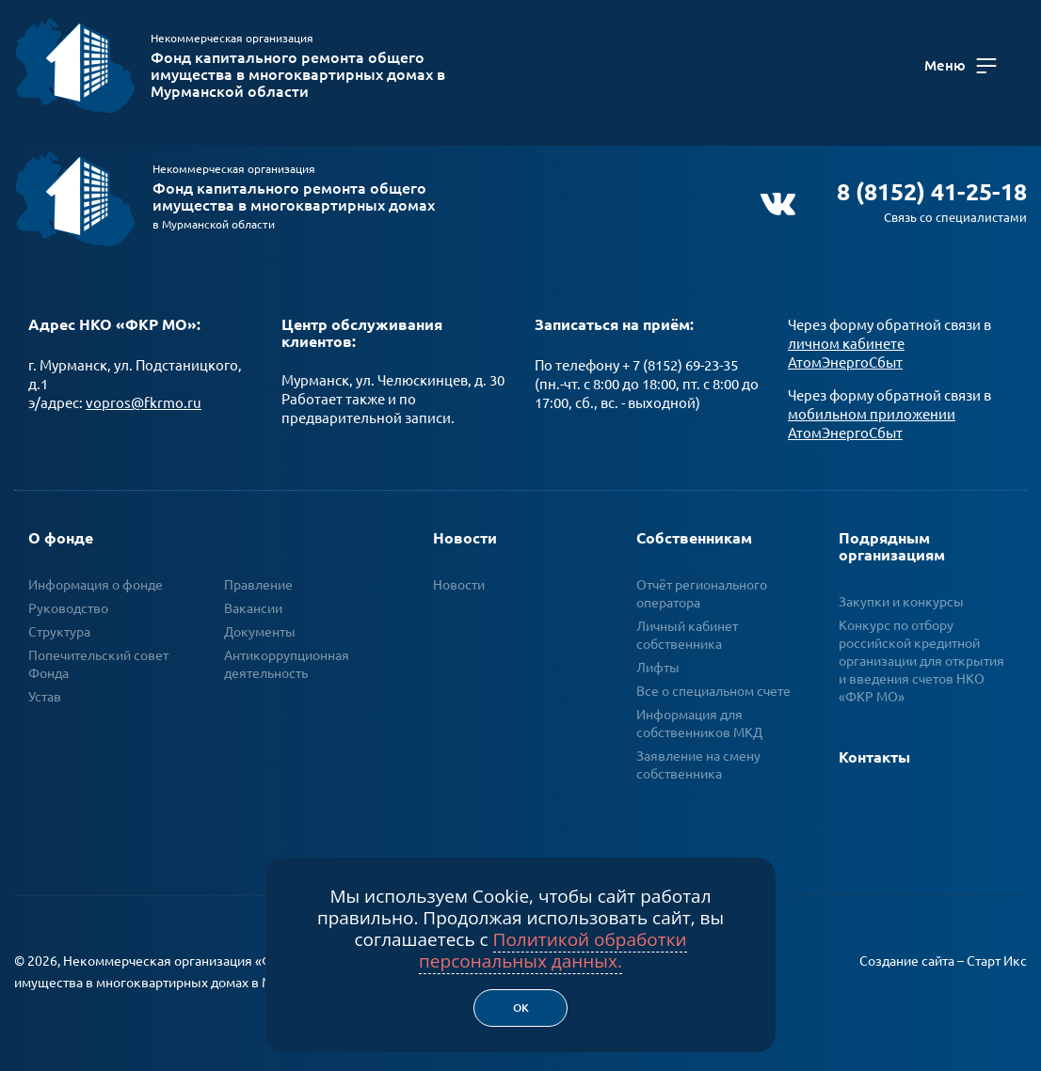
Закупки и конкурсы (901, 593)
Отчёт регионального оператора (701, 585)
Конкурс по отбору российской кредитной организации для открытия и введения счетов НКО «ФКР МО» (921, 652)
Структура (59, 623)
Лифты (658, 659)
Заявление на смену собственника (698, 756)
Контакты (874, 748)
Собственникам (694, 529)
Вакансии (253, 599)
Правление (258, 576)
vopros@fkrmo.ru (143, 394)
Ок (521, 1007)
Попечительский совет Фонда (98, 655)
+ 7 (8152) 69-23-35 (680, 357)
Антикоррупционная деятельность (286, 655)
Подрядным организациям (892, 538)
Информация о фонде (95, 576)
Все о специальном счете (713, 682)
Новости (465, 529)
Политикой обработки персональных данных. (553, 950)
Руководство (68, 599)
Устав (44, 688)
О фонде (60, 529)
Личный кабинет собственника (687, 626)
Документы (260, 623)
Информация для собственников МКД (699, 715)
